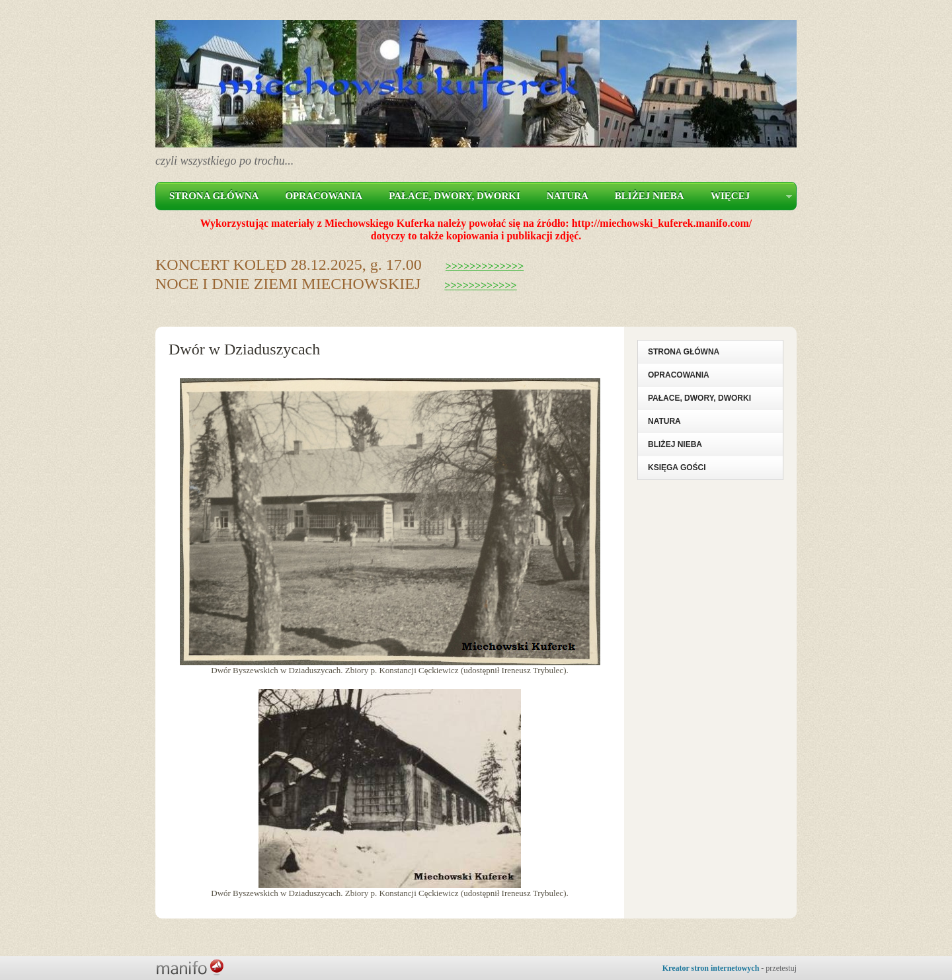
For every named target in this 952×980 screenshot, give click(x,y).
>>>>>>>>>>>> (480, 285)
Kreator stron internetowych (711, 968)
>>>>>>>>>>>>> (485, 266)
